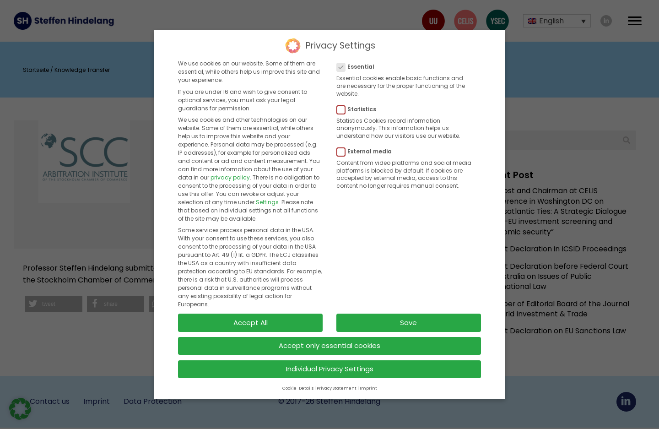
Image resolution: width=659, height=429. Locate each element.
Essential (358, 63)
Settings (267, 198)
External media (367, 147)
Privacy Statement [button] (337, 384)
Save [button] (408, 318)
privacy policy (230, 173)
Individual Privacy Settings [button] (329, 365)
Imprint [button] (368, 384)
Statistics (359, 105)
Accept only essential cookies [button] (329, 342)
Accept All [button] (250, 318)
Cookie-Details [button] (297, 384)
